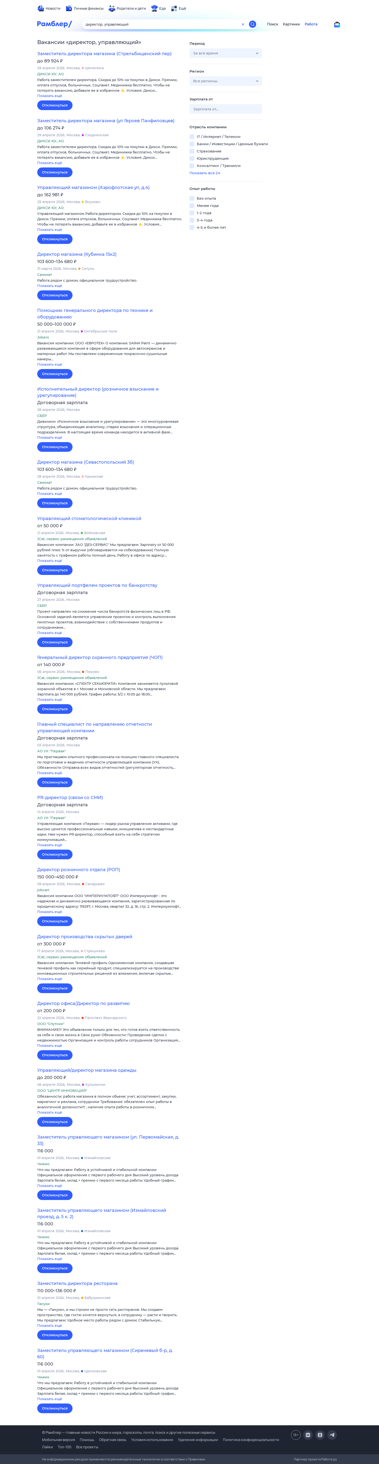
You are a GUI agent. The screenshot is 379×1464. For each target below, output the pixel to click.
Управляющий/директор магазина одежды (87, 1070)
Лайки (47, 1446)
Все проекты (87, 1446)
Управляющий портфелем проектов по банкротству (97, 585)
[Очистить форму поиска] (243, 24)
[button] (109, 88)
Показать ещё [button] (49, 96)
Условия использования (152, 1439)
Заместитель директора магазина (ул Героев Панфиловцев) (106, 120)
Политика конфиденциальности (251, 1439)
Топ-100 (64, 1446)
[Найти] (252, 24)
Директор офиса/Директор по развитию (83, 1003)
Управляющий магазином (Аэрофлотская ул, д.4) (93, 187)
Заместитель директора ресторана (77, 1283)
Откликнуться (55, 105)
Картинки (291, 24)
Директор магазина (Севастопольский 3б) (85, 462)
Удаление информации (198, 1439)
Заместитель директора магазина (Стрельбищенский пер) (104, 53)
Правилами (196, 1459)
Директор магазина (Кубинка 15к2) (77, 254)
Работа (311, 24)
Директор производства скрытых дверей (84, 936)
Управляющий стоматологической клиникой (89, 518)
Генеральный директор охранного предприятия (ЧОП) (100, 657)
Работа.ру (329, 1459)
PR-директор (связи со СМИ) (70, 797)
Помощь (87, 1439)
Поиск (272, 24)
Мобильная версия (58, 1439)
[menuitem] (48, 8)
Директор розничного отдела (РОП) (78, 869)
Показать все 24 (205, 173)
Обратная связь (112, 1439)
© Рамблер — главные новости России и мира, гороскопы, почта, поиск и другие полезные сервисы (128, 1432)
